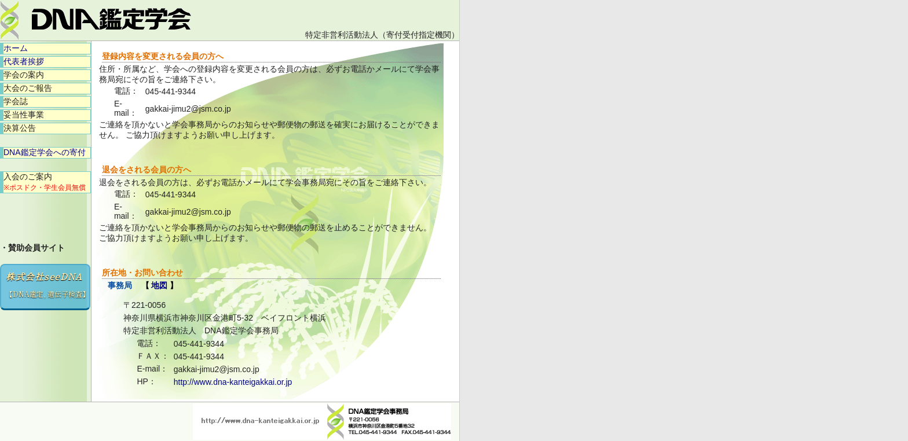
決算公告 (19, 128)
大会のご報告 (27, 88)
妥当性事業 (23, 114)
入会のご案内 (44, 182)
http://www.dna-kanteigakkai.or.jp (233, 382)
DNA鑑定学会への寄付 (44, 152)
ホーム (15, 48)
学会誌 (15, 101)
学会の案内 (23, 74)
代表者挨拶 (23, 61)
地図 (159, 285)
